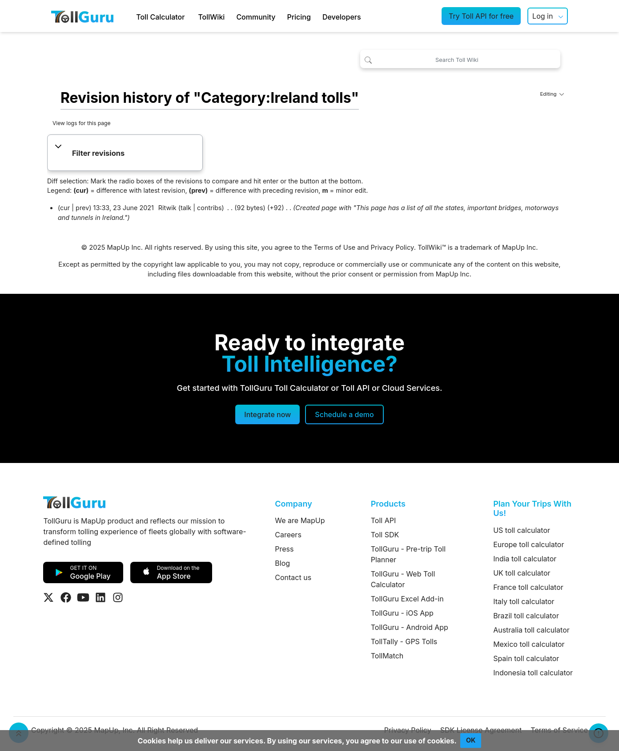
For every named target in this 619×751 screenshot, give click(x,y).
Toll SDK (385, 534)
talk (186, 207)
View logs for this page (81, 123)
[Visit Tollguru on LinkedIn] (100, 597)
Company (293, 503)
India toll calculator (524, 558)
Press (284, 548)
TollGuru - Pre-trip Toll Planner (408, 554)
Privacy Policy (392, 248)
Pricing (298, 16)
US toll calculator (521, 530)
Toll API (383, 520)
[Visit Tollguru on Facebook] (65, 597)
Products (388, 503)
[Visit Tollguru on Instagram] (118, 597)
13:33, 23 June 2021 (123, 207)
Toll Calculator (160, 16)
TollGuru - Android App (409, 627)
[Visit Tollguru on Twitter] (48, 597)
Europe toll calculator (528, 544)
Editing (552, 94)
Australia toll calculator (531, 629)
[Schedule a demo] (344, 414)
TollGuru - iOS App (402, 613)
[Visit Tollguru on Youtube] (83, 597)
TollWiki (211, 16)
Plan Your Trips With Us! (532, 508)
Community (255, 16)
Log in (542, 16)
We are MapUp (300, 520)
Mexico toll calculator (529, 644)
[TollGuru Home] (82, 16)
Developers (341, 16)
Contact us (293, 577)
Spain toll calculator (526, 658)
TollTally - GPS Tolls (404, 641)
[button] (125, 153)
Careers (288, 534)
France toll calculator (528, 587)
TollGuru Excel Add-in (407, 598)
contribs (209, 207)
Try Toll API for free (481, 16)
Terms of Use (334, 248)
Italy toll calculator (524, 601)
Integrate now (267, 414)
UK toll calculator (521, 572)
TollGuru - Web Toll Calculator (403, 579)
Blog (282, 563)
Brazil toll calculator (526, 615)
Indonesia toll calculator (533, 672)
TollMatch (387, 655)
